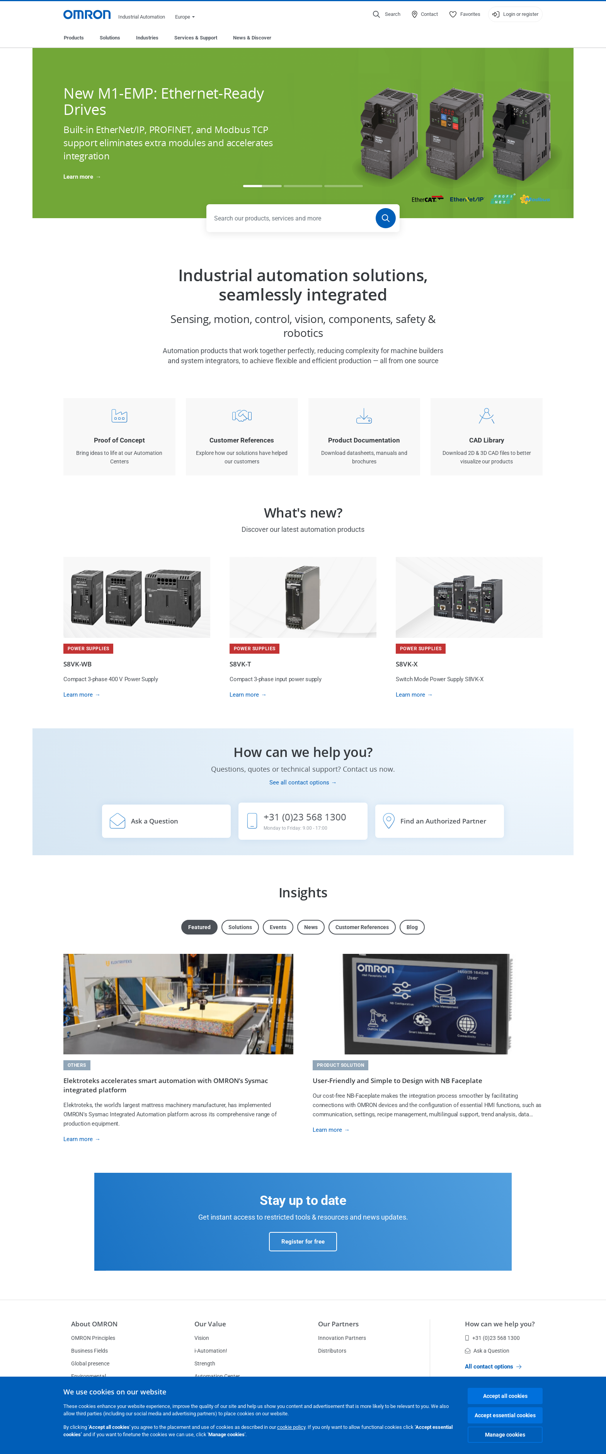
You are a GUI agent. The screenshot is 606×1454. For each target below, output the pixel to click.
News (311, 927)
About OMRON (94, 1323)
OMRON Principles (93, 1338)
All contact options (493, 1366)
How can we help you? (500, 1323)
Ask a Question (487, 1351)
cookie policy (291, 1427)
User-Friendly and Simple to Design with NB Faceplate (397, 1080)
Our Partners (338, 1323)
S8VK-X (407, 664)
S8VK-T (240, 664)
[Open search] (386, 14)
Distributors (332, 1351)
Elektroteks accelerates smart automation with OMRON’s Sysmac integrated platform (165, 1085)
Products (74, 38)
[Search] (386, 218)
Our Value (210, 1323)
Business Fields (89, 1351)
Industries (147, 38)
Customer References (362, 927)
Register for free (303, 1241)
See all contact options (299, 782)
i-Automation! (210, 1351)
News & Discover (252, 38)
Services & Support (195, 38)
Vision (201, 1338)
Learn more (78, 176)
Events (278, 927)
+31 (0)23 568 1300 (492, 1338)
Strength (204, 1363)
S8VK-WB (77, 664)
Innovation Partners (342, 1338)
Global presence (90, 1363)
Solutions (110, 38)
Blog (412, 927)
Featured (199, 927)
